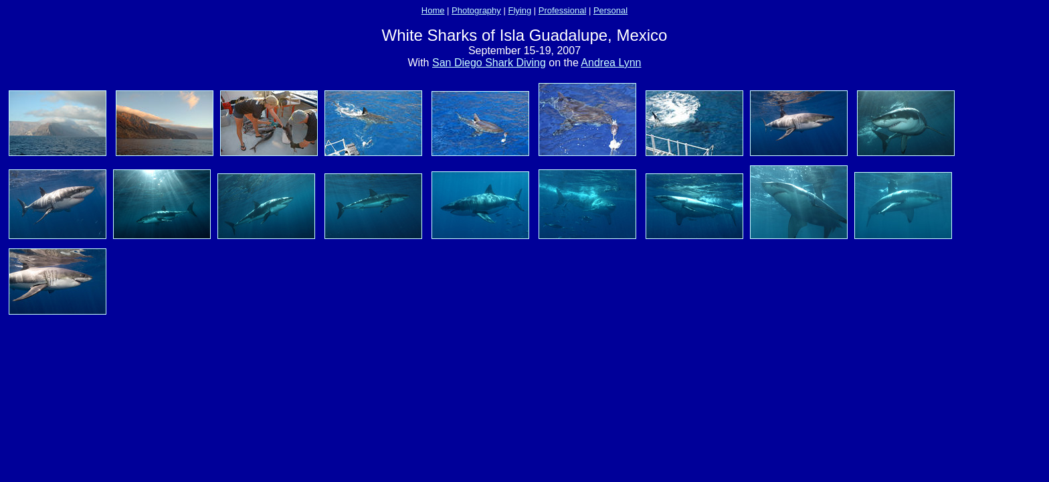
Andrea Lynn (611, 62)
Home (433, 10)
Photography (476, 10)
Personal (610, 10)
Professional (563, 10)
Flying (519, 10)
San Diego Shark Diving (489, 62)
